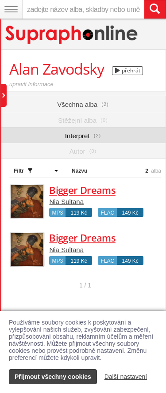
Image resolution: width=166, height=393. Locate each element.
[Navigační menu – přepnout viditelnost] (11, 9)
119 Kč (78, 213)
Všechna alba (83, 104)
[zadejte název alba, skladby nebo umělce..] (83, 9)
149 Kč (130, 213)
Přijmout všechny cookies (53, 376)
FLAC (107, 213)
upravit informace (31, 84)
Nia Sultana (66, 201)
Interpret (83, 136)
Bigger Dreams (82, 189)
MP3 (57, 213)
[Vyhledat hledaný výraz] (155, 9)
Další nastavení (125, 376)
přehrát (127, 70)
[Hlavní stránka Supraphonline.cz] (72, 34)
